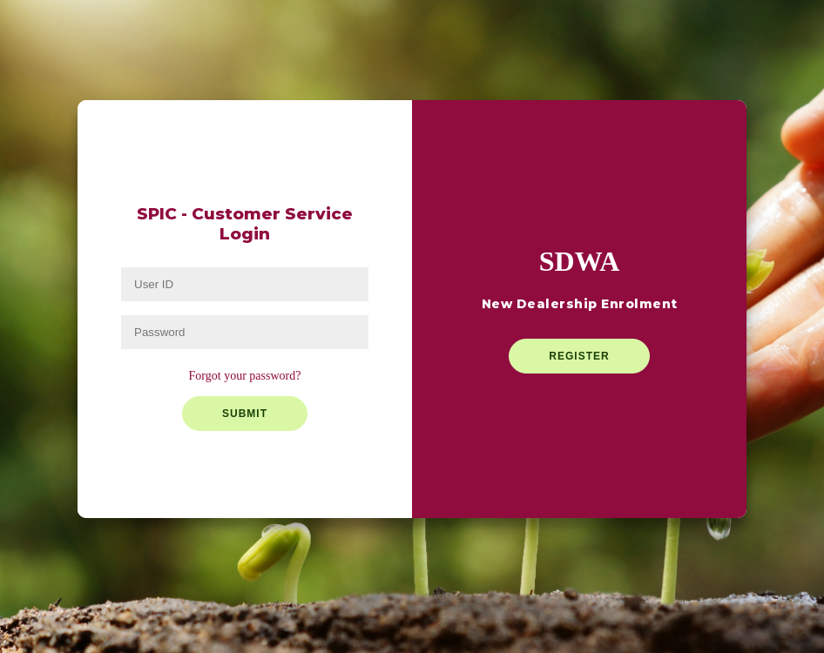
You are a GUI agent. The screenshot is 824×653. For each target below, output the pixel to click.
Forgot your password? (245, 375)
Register (579, 356)
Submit (244, 413)
